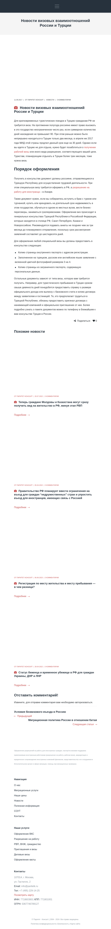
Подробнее (22, 415)
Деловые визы (22, 854)
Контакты (19, 816)
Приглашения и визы (25, 849)
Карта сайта (75, 924)
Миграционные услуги (26, 790)
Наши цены (20, 795)
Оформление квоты (25, 859)
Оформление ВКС (24, 834)
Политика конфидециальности (43, 924)
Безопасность (63, 924)
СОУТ (17, 811)
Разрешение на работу (26, 839)
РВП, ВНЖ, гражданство (27, 844)
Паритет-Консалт (36, 100)
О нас (17, 785)
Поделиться (83, 321)
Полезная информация (27, 806)
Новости (50, 100)
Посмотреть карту (24, 895)
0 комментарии (64, 100)
